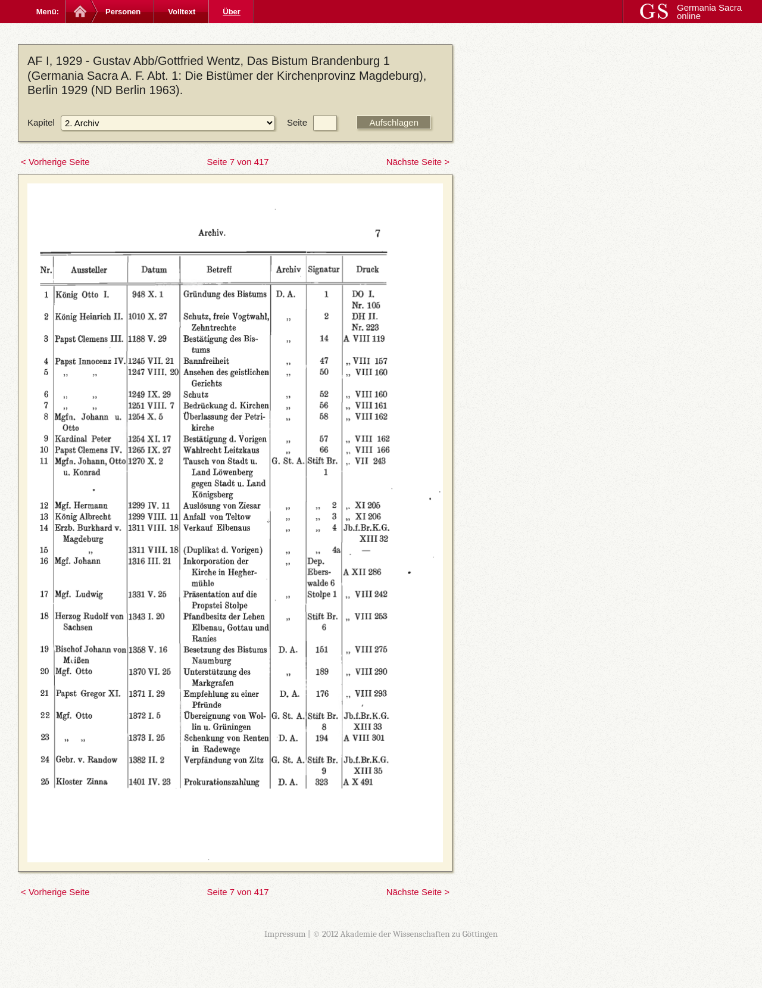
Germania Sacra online (709, 11)
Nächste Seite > (417, 162)
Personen (122, 11)
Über (232, 11)
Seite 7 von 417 (237, 162)
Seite (297, 122)
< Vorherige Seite (55, 162)
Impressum (285, 933)
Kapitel (41, 122)
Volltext (181, 11)
